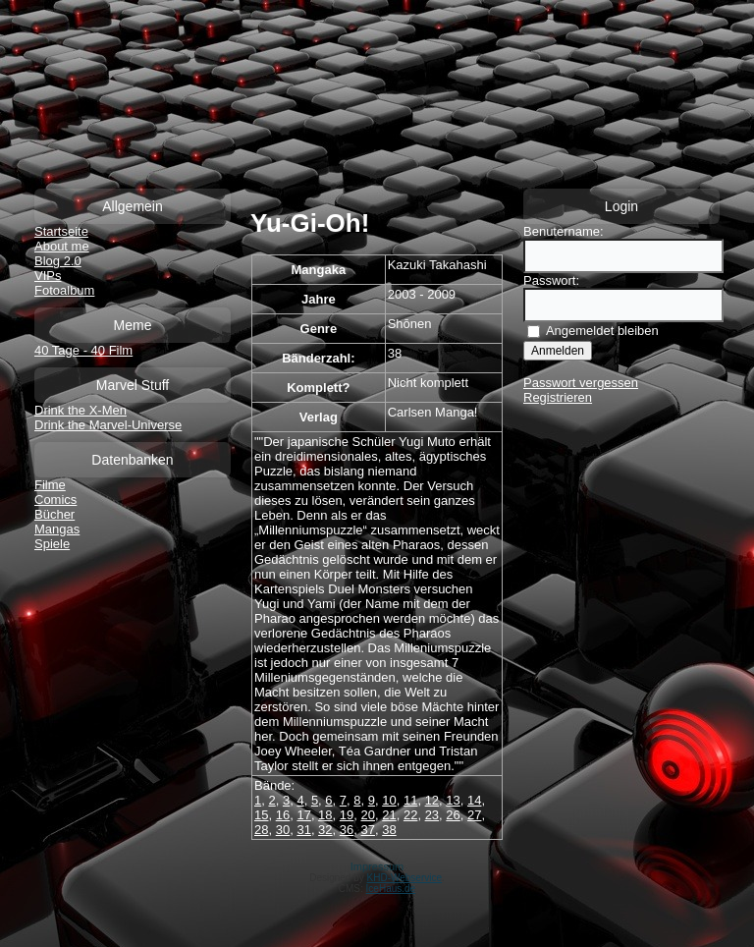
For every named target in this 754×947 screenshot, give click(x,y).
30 (283, 829)
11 (410, 800)
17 (303, 815)
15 (261, 815)
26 (452, 815)
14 (474, 800)
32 (325, 829)
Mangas (57, 529)
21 (389, 815)
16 (283, 815)
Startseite (61, 231)
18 (325, 815)
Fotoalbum (64, 290)
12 (432, 800)
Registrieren (557, 397)
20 (368, 815)
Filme (50, 484)
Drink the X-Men (80, 410)
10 (389, 800)
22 (410, 815)
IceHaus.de (391, 888)
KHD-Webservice (405, 877)
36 (346, 829)
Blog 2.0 (57, 260)
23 (432, 815)
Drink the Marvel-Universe (108, 425)
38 (389, 829)
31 (303, 829)
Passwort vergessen (580, 382)
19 (346, 815)
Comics (55, 499)
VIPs (47, 275)
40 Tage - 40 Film (83, 350)
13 (452, 800)
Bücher (54, 514)
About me (61, 246)
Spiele (52, 543)
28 (261, 829)
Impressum (377, 866)
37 (368, 829)
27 (474, 815)
